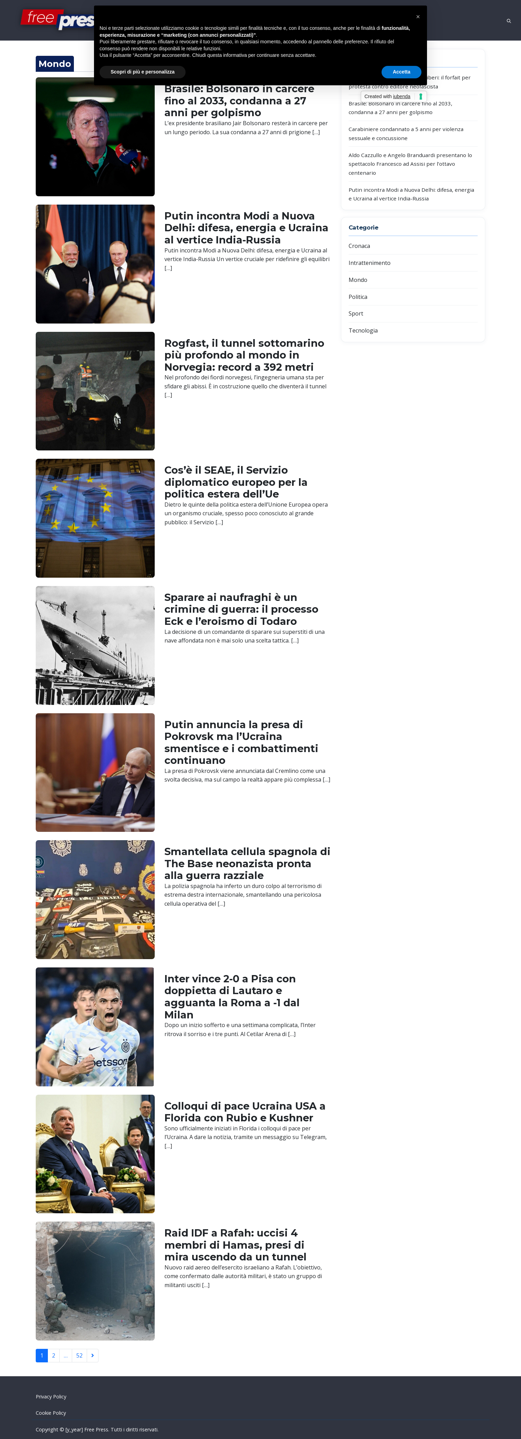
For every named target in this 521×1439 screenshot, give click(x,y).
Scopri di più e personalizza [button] (142, 72)
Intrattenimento (370, 263)
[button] (418, 16)
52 (79, 1355)
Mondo (358, 280)
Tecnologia (363, 330)
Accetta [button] (401, 72)
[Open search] (509, 20)
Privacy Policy (51, 1396)
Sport (356, 313)
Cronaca (359, 246)
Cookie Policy (51, 1413)
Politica (358, 297)
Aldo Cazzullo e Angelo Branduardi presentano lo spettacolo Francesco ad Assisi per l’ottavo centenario (410, 164)
